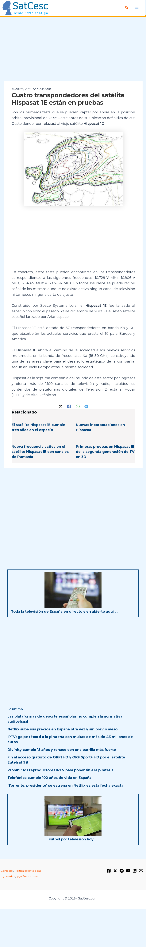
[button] (127, 7)
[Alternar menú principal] (137, 7)
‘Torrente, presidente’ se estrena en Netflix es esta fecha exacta (65, 785)
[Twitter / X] (61, 406)
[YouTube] (128, 871)
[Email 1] (141, 871)
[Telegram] (86, 406)
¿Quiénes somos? (28, 876)
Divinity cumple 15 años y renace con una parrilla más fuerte (61, 750)
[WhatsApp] (78, 406)
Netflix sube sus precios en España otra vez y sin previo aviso (62, 729)
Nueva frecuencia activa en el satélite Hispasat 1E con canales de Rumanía (40, 452)
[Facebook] (69, 406)
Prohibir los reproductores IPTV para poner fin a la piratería (60, 770)
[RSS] (135, 871)
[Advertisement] (73, 49)
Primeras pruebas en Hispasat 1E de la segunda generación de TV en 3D (105, 452)
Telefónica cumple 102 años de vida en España (49, 778)
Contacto (7, 870)
